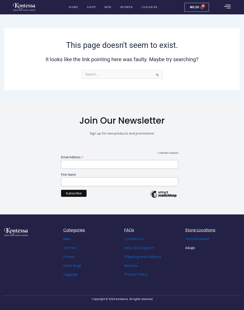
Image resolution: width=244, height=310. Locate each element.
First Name (68, 174)
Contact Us (134, 238)
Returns (131, 265)
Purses (69, 256)
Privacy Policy (136, 274)
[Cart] (196, 7)
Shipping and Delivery (142, 256)
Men (108, 7)
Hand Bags (72, 265)
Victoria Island (197, 238)
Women (126, 7)
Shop (91, 7)
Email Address (72, 157)
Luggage (150, 7)
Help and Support (139, 247)
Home (73, 7)
